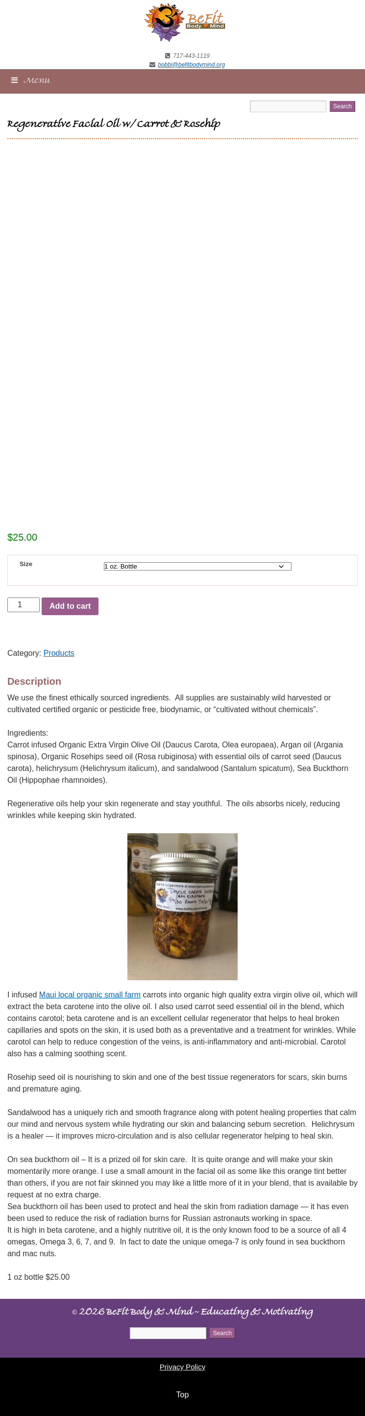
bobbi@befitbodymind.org (191, 64)
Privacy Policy (182, 1367)
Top (182, 1395)
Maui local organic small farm (90, 995)
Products (59, 653)
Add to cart (70, 606)
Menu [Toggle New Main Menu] (30, 80)
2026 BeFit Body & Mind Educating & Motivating (192, 1313)
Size (26, 564)
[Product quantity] (23, 604)
